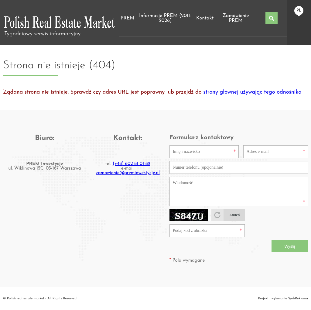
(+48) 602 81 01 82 (131, 164)
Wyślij (290, 246)
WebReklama (298, 298)
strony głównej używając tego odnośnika (252, 92)
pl (298, 10)
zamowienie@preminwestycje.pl (128, 173)
